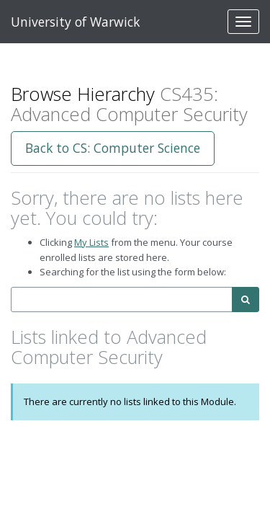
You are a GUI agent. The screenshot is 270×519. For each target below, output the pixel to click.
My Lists (91, 242)
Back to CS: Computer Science (112, 147)
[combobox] (122, 299)
